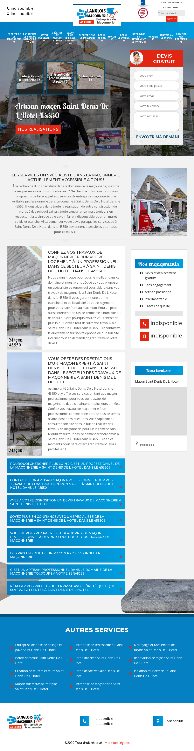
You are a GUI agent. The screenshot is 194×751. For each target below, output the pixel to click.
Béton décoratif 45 (44, 38)
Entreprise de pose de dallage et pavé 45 (29, 38)
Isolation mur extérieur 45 (181, 38)
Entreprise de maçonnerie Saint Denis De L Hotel (95, 686)
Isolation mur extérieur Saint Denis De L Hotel (152, 673)
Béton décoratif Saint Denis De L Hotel (36, 660)
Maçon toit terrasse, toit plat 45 (70, 38)
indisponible (20, 8)
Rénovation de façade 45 (166, 38)
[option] (30, 78)
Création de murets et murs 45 (57, 38)
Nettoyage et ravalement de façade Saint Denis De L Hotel (153, 647)
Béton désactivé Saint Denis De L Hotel (96, 673)
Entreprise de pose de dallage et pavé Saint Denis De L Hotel (36, 647)
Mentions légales (117, 742)
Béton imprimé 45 (101, 38)
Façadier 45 (153, 38)
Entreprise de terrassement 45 (86, 38)
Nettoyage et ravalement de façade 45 (139, 38)
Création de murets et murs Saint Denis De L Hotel (37, 673)
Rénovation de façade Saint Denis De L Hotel (156, 660)
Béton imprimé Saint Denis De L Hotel (95, 660)
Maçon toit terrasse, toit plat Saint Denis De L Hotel (33, 686)
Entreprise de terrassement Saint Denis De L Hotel (96, 647)
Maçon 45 (112, 38)
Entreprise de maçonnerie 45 (14, 38)
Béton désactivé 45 (124, 38)
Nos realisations (38, 129)
